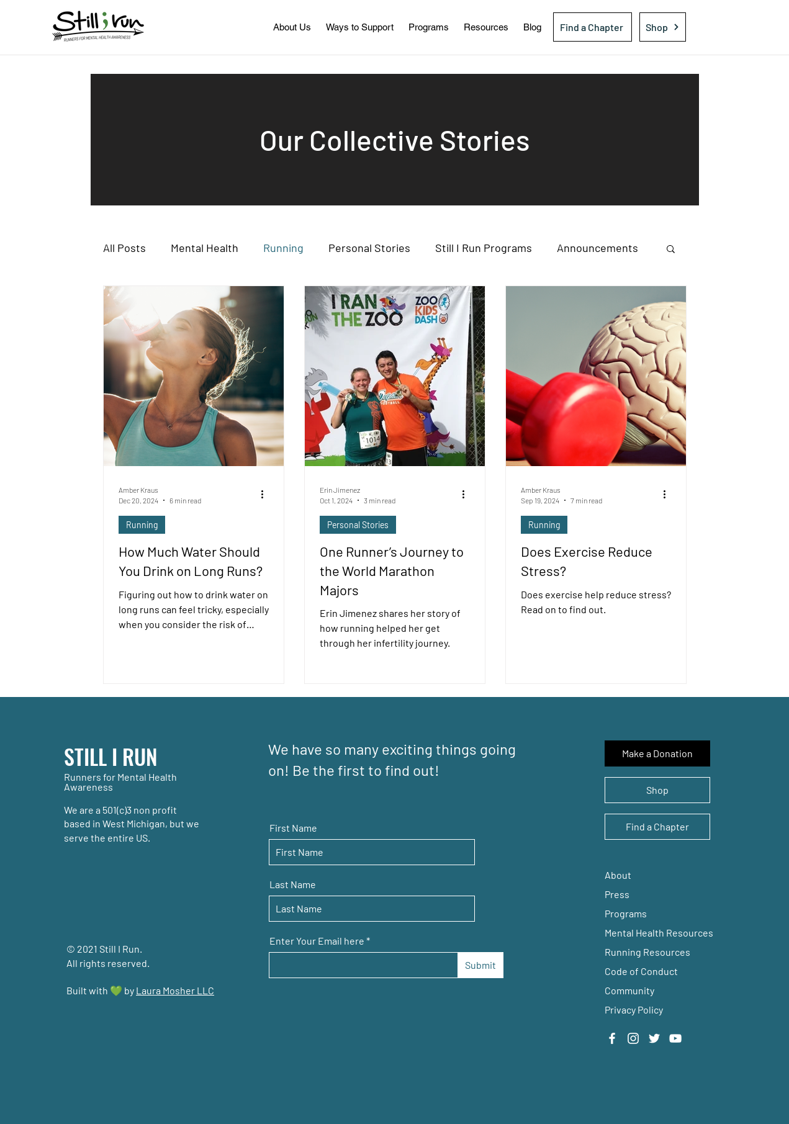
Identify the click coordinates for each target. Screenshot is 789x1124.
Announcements (597, 247)
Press (617, 894)
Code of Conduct (641, 971)
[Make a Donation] (657, 753)
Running (283, 247)
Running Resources (647, 952)
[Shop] (662, 27)
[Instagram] (633, 1038)
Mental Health (204, 247)
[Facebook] (612, 1038)
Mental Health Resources (659, 932)
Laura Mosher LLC (175, 990)
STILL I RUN (111, 756)
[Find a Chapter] (592, 27)
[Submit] (480, 965)
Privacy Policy (634, 1009)
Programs (626, 913)
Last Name (292, 884)
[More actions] (266, 494)
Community (629, 990)
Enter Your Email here (316, 941)
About (618, 875)
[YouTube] (675, 1038)
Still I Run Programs (483, 247)
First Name (293, 828)
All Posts (124, 247)
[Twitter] (654, 1038)
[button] (292, 27)
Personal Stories (369, 247)
